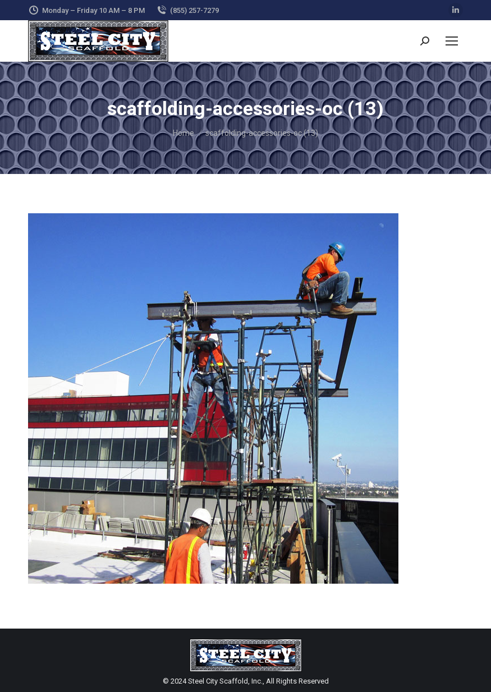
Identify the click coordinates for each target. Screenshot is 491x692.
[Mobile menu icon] (451, 41)
